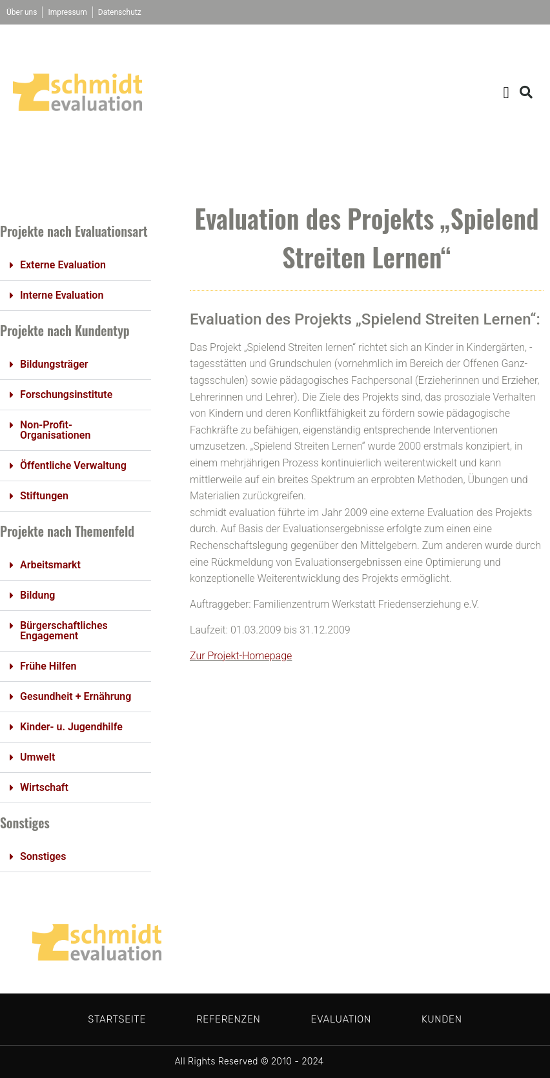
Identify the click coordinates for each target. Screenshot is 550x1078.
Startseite (117, 1019)
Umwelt (37, 757)
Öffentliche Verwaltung (73, 465)
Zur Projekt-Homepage (241, 656)
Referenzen (228, 1019)
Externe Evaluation (63, 265)
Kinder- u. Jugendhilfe (71, 727)
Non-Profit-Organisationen (55, 430)
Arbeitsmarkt (50, 565)
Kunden (442, 1019)
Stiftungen (44, 496)
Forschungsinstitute (66, 394)
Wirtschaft (44, 787)
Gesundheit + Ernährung (75, 696)
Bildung (37, 595)
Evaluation (341, 1019)
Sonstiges (43, 856)
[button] (506, 92)
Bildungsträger (54, 364)
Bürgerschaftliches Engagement (64, 630)
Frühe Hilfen (48, 666)
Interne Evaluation (61, 295)
